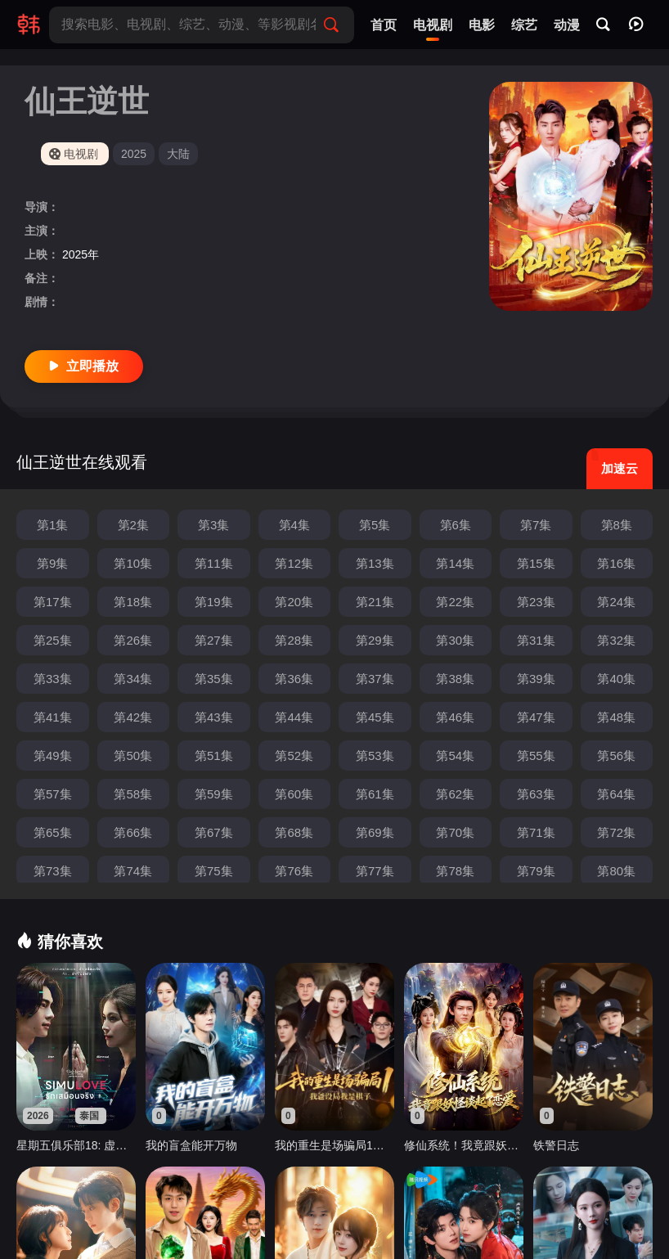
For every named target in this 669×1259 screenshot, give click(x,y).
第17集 (53, 602)
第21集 (375, 602)
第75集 (214, 871)
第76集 (294, 871)
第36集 (294, 679)
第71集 (536, 832)
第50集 (133, 755)
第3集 (213, 525)
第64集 (616, 794)
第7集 (535, 525)
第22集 (455, 602)
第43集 (214, 717)
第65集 (53, 832)
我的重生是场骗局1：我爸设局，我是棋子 (334, 1145)
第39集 (536, 679)
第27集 (214, 640)
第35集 (214, 679)
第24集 (616, 602)
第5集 (374, 525)
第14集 (455, 563)
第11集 (214, 563)
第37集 (375, 679)
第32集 (616, 640)
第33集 (53, 679)
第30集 (455, 640)
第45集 (375, 717)
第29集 (375, 640)
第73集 (53, 871)
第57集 (53, 794)
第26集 (133, 640)
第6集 (455, 525)
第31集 (536, 640)
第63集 (536, 794)
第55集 (536, 755)
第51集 (214, 755)
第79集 (536, 871)
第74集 (133, 871)
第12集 (294, 563)
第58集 (133, 794)
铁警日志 (556, 1145)
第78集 (455, 871)
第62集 (455, 794)
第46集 (455, 717)
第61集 (375, 794)
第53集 (375, 755)
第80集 (616, 871)
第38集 (455, 679)
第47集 (536, 717)
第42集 (133, 717)
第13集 (375, 563)
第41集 (53, 717)
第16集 (616, 563)
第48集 (616, 717)
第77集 (375, 871)
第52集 (294, 755)
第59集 (214, 794)
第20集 (294, 602)
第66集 (133, 832)
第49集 (53, 755)
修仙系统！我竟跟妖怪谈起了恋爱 (463, 1145)
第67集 (214, 832)
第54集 (455, 755)
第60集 (294, 794)
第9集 (52, 563)
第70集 (455, 832)
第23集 (536, 602)
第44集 (294, 717)
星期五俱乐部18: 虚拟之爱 (76, 1145)
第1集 (52, 525)
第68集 (294, 832)
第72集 (616, 832)
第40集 (616, 679)
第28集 (294, 640)
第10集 (133, 563)
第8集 (616, 525)
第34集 (133, 679)
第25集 (53, 640)
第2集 (133, 525)
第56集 (616, 755)
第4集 (294, 525)
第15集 (536, 563)
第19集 (214, 602)
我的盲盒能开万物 (191, 1145)
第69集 (375, 832)
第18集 (133, 602)
